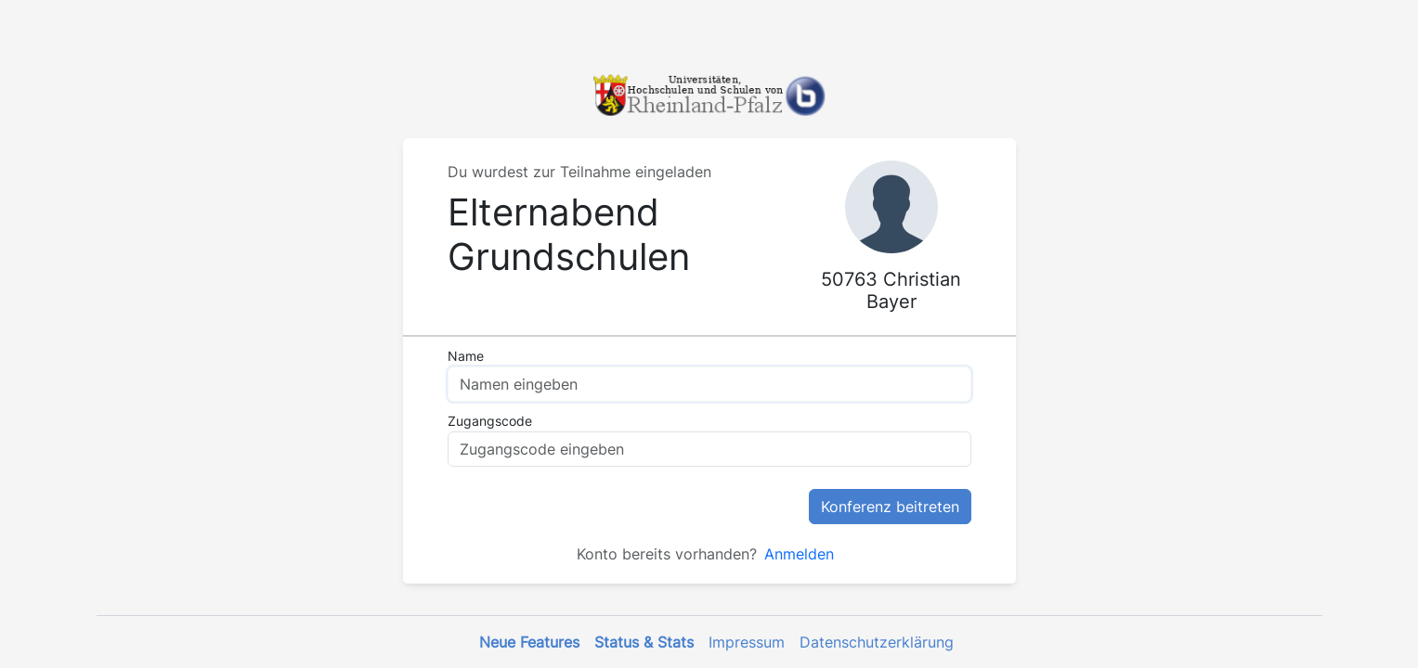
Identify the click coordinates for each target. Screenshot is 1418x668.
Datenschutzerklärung (877, 642)
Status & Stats (644, 642)
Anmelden (799, 554)
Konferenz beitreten (890, 506)
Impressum (747, 642)
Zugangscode (490, 421)
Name (466, 356)
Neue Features (529, 642)
